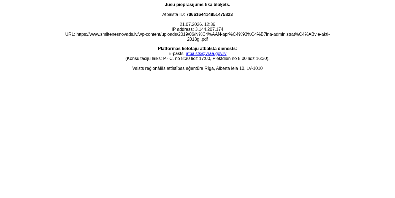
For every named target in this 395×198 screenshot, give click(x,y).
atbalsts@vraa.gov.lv (206, 53)
